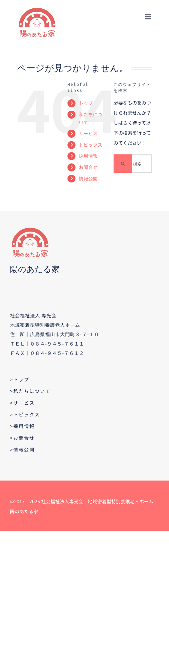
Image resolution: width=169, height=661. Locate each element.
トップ (86, 103)
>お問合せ (22, 437)
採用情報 (88, 155)
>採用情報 (22, 426)
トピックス (90, 144)
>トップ (19, 379)
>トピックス (25, 414)
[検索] (123, 163)
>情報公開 (22, 449)
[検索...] (133, 163)
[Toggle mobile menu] (148, 16)
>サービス (22, 402)
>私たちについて (30, 391)
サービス (88, 133)
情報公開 (88, 178)
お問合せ (88, 167)
